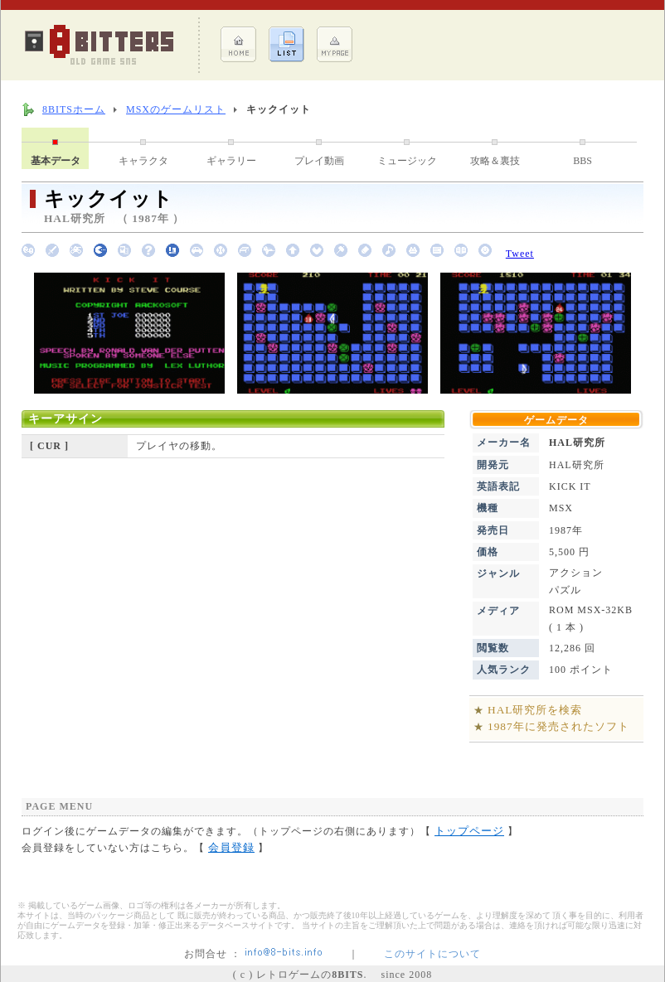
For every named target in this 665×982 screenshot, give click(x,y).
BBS (582, 161)
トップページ (469, 831)
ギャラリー (231, 161)
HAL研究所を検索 (535, 710)
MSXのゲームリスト (176, 109)
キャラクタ (143, 161)
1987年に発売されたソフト (558, 726)
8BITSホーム (73, 109)
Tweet (520, 253)
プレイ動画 (319, 161)
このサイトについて (432, 954)
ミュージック (407, 161)
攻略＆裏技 (495, 161)
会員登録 (231, 847)
